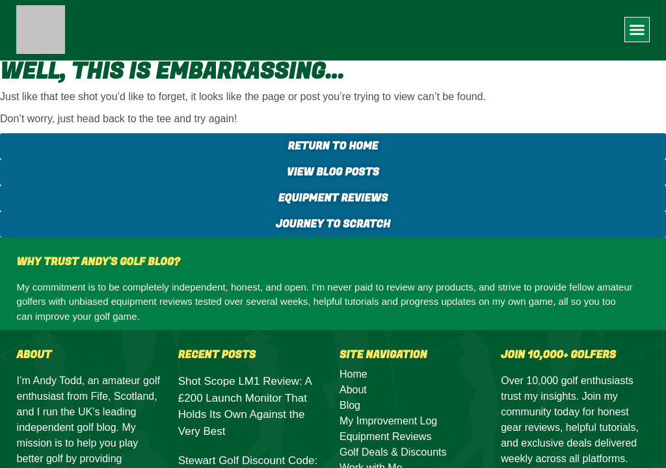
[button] (637, 30)
